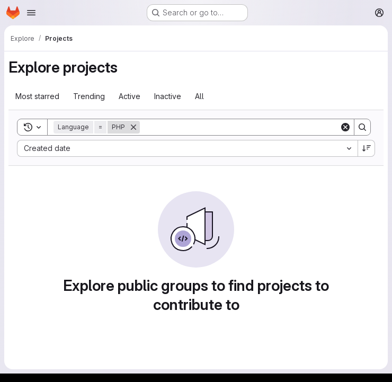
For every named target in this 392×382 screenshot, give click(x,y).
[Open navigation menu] (31, 12)
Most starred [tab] (37, 96)
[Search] (239, 127)
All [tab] (199, 96)
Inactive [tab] (167, 96)
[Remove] (133, 127)
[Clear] (345, 127)
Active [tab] (129, 96)
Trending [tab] (89, 96)
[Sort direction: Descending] (366, 148)
